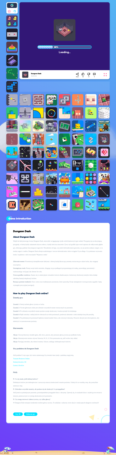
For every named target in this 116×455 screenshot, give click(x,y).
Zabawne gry (30, 414)
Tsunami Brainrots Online (21, 359)
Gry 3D (18, 414)
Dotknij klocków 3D (19, 362)
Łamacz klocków (18, 365)
